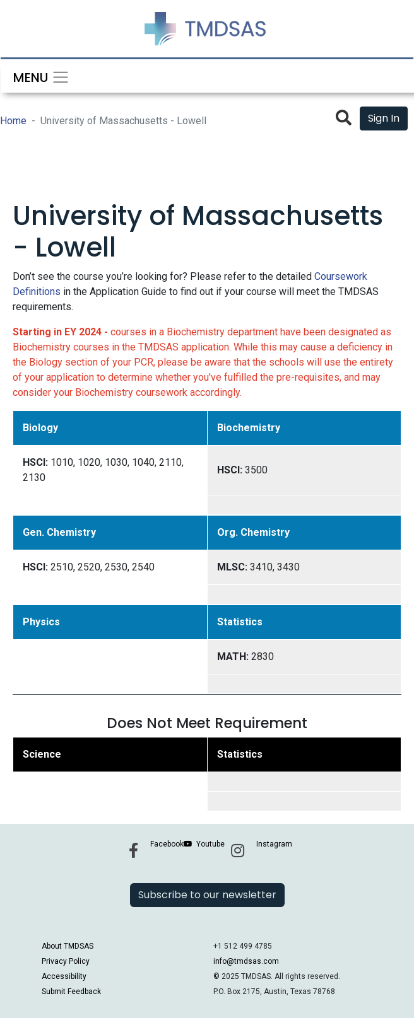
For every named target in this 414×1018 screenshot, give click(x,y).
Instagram (274, 844)
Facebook (167, 844)
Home (13, 121)
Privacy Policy (66, 961)
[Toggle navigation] (37, 76)
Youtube (210, 844)
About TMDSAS (67, 946)
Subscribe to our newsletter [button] (207, 895)
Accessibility (64, 976)
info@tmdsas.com (246, 961)
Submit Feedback (71, 991)
